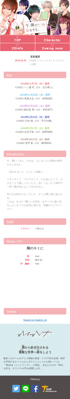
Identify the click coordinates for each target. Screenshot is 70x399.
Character (52, 40)
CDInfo (17, 48)
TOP (17, 40)
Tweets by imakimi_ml (35, 320)
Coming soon (52, 48)
